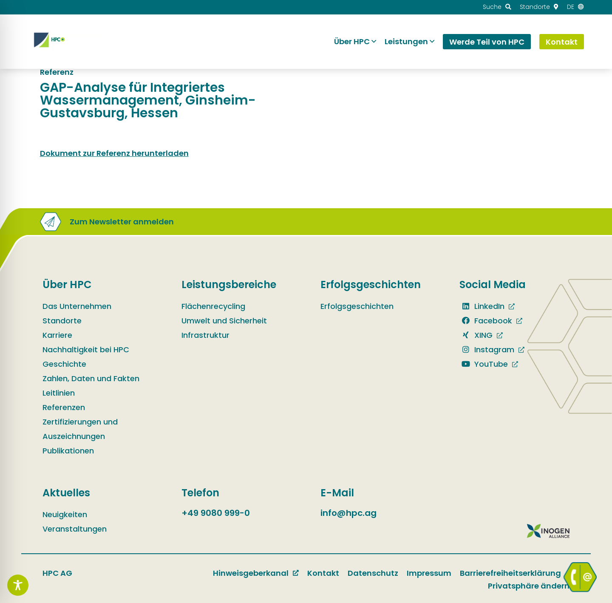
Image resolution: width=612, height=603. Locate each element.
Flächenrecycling (213, 306)
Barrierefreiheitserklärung (510, 573)
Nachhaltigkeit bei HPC (85, 349)
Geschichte (64, 364)
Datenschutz (373, 573)
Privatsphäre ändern (529, 585)
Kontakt (323, 573)
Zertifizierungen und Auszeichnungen (80, 429)
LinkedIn (481, 306)
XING (476, 335)
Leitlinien (58, 393)
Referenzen (63, 407)
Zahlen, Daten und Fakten (90, 378)
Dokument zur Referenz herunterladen (114, 153)
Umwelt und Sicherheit (224, 320)
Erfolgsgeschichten (357, 306)
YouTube (483, 364)
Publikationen (68, 450)
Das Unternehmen (76, 306)
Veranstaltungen (74, 529)
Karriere (57, 335)
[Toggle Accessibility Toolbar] (17, 585)
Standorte (62, 320)
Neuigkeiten (64, 514)
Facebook (485, 320)
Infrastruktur (205, 335)
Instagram (486, 349)
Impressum (429, 573)
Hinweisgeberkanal (251, 573)
